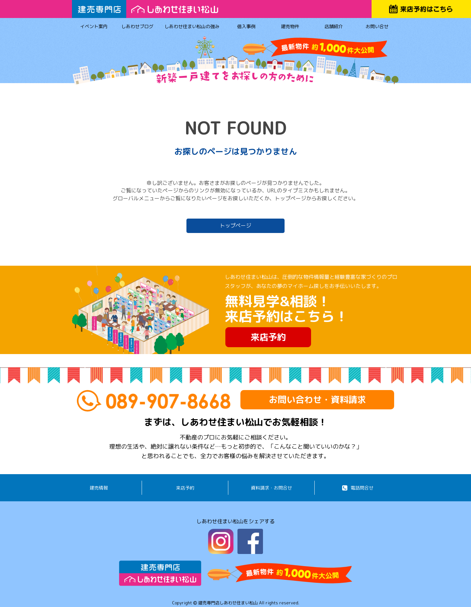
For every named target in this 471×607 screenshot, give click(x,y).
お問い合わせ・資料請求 (317, 399)
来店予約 (268, 337)
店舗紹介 (333, 27)
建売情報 (99, 488)
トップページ (235, 225)
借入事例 (246, 27)
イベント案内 (93, 27)
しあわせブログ (137, 27)
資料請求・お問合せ (271, 488)
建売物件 (290, 27)
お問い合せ (377, 27)
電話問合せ (358, 488)
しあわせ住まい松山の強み (192, 27)
